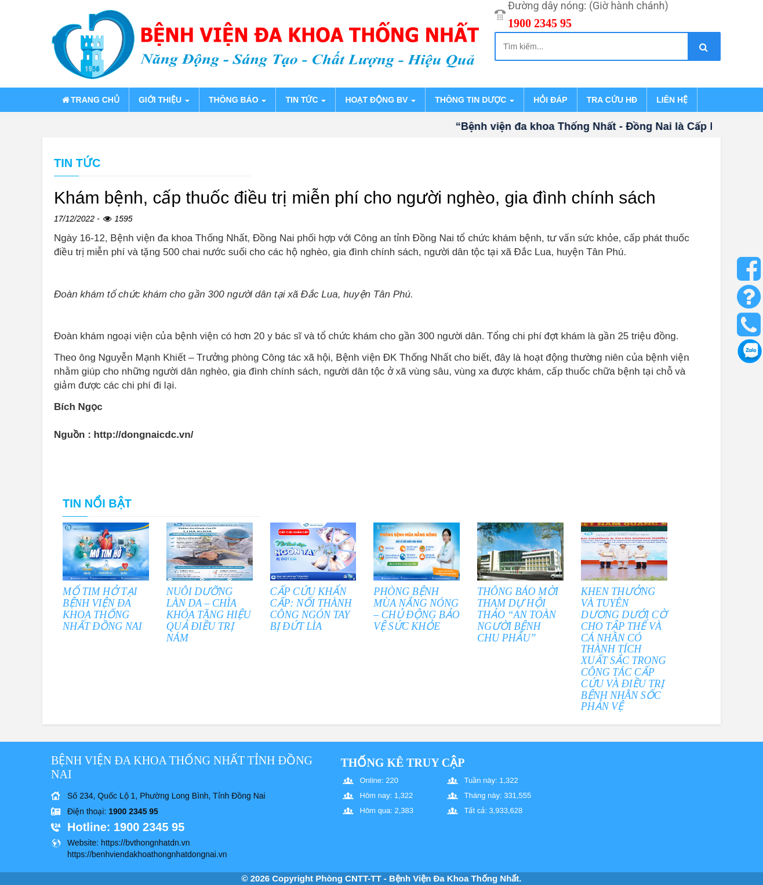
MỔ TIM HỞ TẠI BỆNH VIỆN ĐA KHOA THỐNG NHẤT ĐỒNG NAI (102, 609)
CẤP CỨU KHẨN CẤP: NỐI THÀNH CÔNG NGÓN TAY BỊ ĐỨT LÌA (311, 609)
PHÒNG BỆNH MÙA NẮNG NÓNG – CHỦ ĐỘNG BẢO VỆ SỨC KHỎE (416, 609)
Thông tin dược (474, 99)
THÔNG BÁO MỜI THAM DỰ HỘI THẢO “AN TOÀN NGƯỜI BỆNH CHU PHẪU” (517, 614)
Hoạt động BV (380, 99)
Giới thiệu (164, 99)
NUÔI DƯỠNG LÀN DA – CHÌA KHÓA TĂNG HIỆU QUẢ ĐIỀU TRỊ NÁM (208, 614)
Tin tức (305, 99)
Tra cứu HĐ (612, 99)
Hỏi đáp (550, 99)
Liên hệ (672, 99)
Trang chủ (89, 99)
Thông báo (237, 99)
